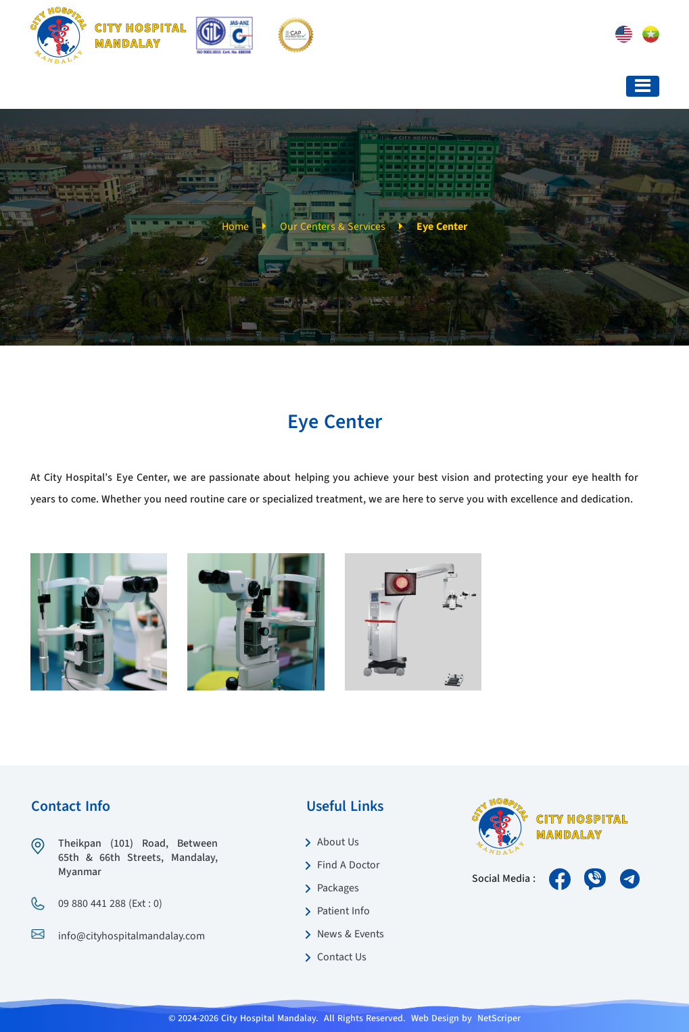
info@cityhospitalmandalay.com (131, 936)
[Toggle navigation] (642, 86)
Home (235, 227)
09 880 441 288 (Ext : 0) (110, 904)
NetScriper (499, 1018)
